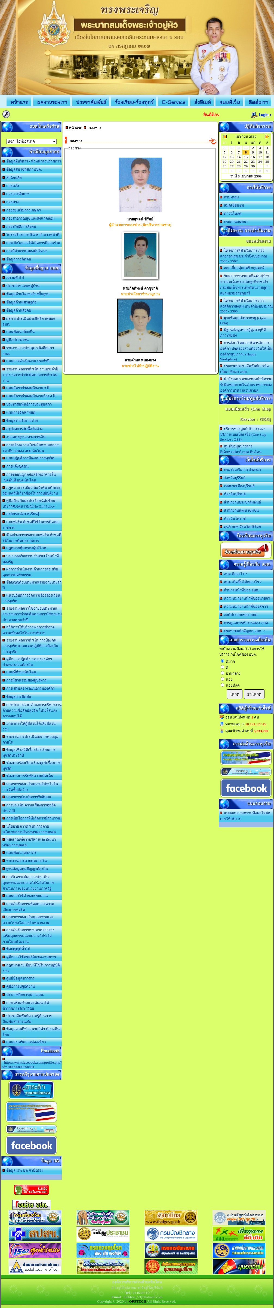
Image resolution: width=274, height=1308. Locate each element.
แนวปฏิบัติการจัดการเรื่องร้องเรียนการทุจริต (31, 598)
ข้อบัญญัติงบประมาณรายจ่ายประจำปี (32, 585)
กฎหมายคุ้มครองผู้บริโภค (24, 548)
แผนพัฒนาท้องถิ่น (18, 332)
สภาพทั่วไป (13, 278)
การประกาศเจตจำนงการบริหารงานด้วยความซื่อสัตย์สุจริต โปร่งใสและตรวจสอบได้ (32, 710)
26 (224, 166)
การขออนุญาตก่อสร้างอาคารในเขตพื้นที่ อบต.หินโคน (29, 477)
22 (246, 161)
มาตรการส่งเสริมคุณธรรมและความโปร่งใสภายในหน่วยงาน (28, 920)
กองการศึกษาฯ (15, 194)
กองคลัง (10, 186)
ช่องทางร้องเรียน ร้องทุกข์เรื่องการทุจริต (31, 765)
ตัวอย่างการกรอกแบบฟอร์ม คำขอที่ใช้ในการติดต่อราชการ (31, 538)
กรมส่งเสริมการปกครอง (240, 470)
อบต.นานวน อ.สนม (31, 141)
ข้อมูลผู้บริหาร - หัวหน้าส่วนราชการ (31, 161)
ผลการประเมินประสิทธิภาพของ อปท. (28, 321)
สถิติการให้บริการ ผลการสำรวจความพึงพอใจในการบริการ (28, 630)
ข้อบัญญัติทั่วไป (16, 949)
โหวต (234, 694)
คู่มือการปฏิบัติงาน (18, 986)
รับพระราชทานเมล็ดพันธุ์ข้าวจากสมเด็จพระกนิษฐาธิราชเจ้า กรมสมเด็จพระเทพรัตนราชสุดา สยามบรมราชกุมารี (244, 284)
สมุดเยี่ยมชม (232, 205)
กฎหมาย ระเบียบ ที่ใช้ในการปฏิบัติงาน (31, 968)
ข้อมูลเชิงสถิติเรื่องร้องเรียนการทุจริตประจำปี (29, 752)
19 (224, 161)
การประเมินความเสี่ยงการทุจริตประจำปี (29, 808)
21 (239, 161)
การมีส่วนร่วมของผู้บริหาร (24, 251)
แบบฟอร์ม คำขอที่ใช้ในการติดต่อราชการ (30, 525)
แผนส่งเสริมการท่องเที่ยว (24, 1042)
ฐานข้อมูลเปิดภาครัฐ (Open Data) (243, 320)
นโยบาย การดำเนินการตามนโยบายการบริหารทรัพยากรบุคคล (29, 829)
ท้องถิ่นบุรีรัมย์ (233, 494)
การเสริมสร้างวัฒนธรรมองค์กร (28, 688)
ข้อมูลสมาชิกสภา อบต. (22, 169)
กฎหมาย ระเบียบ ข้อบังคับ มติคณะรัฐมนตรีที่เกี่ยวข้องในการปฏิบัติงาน (31, 490)
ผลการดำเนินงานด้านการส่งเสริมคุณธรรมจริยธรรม (30, 572)
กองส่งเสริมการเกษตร (21, 210)
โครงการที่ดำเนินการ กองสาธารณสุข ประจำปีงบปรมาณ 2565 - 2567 (243, 255)
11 (267, 152)
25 (267, 161)
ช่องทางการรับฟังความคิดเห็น (28, 776)
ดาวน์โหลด (231, 213)
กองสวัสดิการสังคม (19, 227)
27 (231, 166)
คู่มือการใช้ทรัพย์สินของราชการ (29, 957)
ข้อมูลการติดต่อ (16, 259)
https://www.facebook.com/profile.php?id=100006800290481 (32, 1063)
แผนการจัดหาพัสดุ (19, 412)
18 (267, 157)
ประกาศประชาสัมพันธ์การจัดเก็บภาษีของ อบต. (244, 369)
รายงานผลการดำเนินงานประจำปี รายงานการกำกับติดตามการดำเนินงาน (30, 375)
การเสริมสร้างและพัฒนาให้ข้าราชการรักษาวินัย (25, 1006)
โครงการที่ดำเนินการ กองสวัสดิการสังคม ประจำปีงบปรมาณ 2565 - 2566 (246, 306)
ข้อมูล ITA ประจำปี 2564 (23, 1170)
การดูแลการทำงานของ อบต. (244, 623)
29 (246, 166)
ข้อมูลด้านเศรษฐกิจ (19, 302)
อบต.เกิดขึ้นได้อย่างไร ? (240, 582)
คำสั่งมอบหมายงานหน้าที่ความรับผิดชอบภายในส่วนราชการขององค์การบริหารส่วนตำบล (246, 384)
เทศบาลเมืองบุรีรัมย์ (237, 486)
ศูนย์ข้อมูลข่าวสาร (18, 978)
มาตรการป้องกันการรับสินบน (26, 797)
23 (253, 161)
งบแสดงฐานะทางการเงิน (24, 437)
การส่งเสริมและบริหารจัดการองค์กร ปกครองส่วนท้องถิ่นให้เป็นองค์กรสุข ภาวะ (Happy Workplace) (246, 351)
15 (246, 157)
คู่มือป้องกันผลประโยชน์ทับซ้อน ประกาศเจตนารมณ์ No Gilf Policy (29, 503)
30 (253, 166)
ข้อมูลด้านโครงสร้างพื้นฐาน (26, 294)
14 (239, 157)
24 (260, 161)
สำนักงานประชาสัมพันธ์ (240, 502)
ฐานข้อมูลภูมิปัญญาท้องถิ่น (25, 869)
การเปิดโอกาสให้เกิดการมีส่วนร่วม (31, 243)
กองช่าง (10, 202)
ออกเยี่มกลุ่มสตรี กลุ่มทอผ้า (243, 268)
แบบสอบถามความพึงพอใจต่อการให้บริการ (245, 816)
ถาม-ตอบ (229, 197)
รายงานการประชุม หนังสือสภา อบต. (28, 351)
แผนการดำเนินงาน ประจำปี (26, 361)
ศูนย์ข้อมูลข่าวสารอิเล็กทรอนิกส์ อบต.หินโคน (241, 449)
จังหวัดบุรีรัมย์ (233, 478)
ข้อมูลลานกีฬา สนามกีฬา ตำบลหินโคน (31, 1032)
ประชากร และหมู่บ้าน (21, 286)
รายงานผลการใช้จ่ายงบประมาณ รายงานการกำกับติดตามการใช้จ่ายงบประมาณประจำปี (31, 614)
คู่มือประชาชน (15, 340)
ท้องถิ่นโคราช (233, 519)
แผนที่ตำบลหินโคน (19, 672)
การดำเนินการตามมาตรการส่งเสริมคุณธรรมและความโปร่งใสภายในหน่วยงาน (28, 936)
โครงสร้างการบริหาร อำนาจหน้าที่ (31, 235)
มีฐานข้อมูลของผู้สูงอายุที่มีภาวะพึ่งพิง (243, 332)
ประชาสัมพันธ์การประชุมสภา (27, 404)
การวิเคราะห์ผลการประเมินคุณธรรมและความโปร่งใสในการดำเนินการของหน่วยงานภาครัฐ (28, 883)
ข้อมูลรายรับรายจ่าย (20, 421)
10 (260, 152)
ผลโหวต (254, 694)
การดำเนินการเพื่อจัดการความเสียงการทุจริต (28, 907)
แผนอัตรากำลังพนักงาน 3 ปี (25, 388)
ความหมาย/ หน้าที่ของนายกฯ (245, 598)
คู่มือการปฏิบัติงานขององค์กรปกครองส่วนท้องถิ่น (27, 662)
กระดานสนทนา (234, 222)
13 (231, 157)
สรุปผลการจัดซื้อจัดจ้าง (22, 429)
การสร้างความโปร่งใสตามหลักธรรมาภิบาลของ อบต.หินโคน (30, 448)
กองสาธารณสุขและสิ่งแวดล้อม (28, 218)
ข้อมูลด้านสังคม (17, 310)
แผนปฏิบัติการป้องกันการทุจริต (28, 458)
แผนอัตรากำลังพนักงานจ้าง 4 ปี (28, 396)
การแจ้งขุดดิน (15, 466)
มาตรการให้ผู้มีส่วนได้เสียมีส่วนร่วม (29, 726)
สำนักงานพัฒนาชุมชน (239, 510)
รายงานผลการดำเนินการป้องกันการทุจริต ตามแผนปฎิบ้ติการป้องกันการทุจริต (30, 646)
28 (239, 166)
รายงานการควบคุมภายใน (24, 861)
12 (224, 157)
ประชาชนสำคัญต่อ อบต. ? (242, 631)
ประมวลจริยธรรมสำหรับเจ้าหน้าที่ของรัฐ (30, 559)
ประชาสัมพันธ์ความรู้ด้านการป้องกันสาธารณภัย (27, 1019)
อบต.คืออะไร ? (233, 574)
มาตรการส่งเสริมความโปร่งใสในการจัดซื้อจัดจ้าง (30, 787)
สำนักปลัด (12, 178)
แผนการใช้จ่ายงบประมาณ (25, 896)
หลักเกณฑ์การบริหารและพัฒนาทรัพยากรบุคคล (29, 842)
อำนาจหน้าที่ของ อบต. (239, 590)
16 (253, 157)
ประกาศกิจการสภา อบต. (23, 995)
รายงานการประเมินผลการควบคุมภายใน (30, 739)
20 (231, 161)
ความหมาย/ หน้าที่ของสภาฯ (244, 606)
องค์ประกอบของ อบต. (239, 615)
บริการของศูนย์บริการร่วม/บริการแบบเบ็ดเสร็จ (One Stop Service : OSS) (243, 434)
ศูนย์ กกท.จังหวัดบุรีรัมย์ (240, 527)
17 (260, 157)
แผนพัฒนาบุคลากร (19, 852)
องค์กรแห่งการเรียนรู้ (21, 514)
